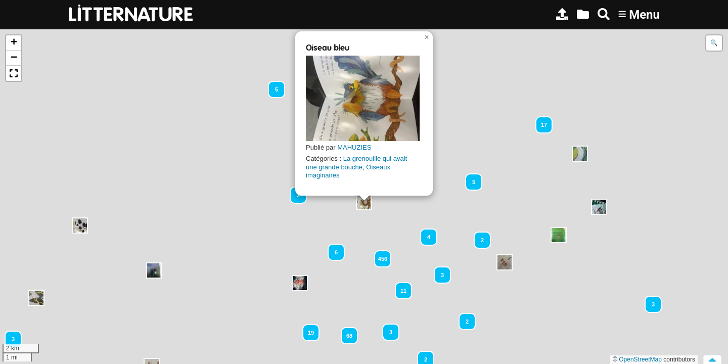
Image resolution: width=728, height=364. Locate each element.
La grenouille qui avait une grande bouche (356, 163)
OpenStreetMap (640, 359)
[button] (154, 270)
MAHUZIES (354, 147)
